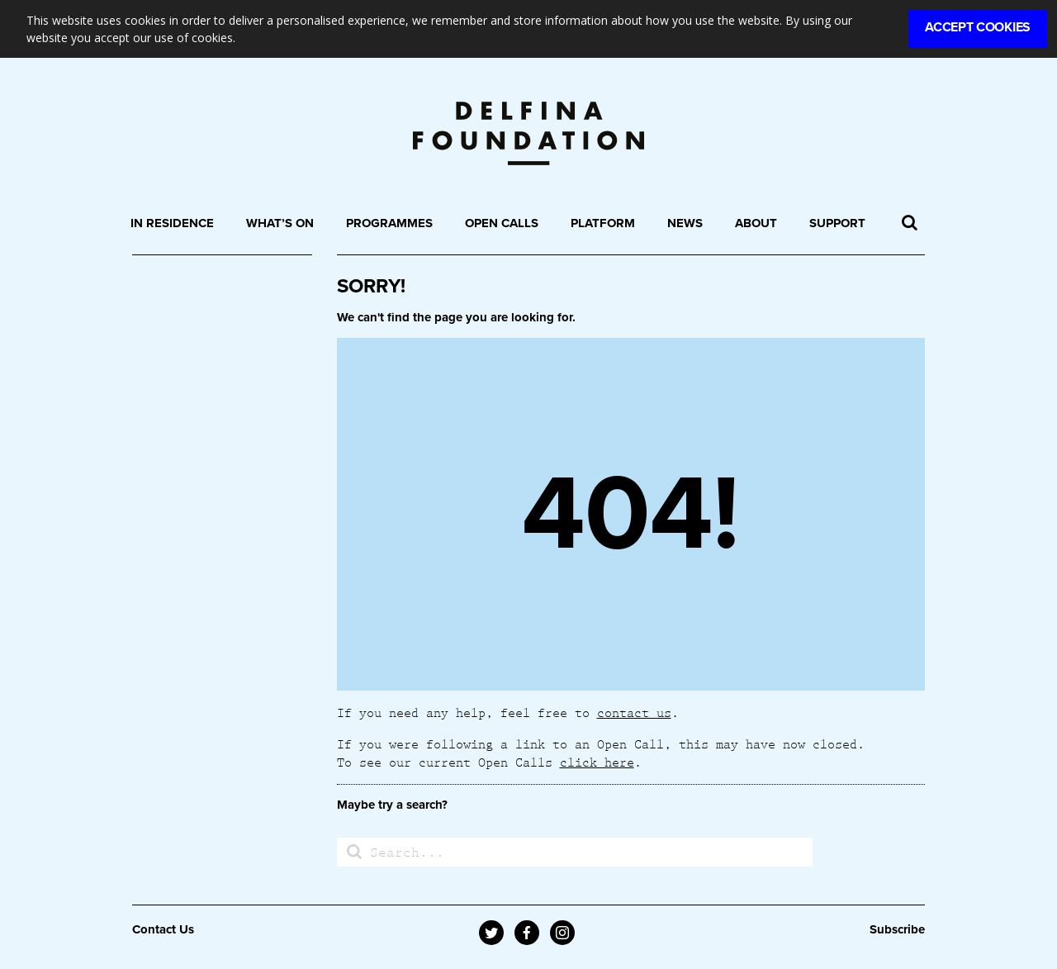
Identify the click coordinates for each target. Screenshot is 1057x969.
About (756, 223)
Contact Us (163, 929)
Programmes (389, 223)
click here (597, 761)
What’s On (280, 223)
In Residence (172, 223)
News (685, 223)
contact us (634, 712)
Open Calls (501, 223)
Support (837, 223)
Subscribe (897, 929)
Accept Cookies (978, 27)
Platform (603, 223)
